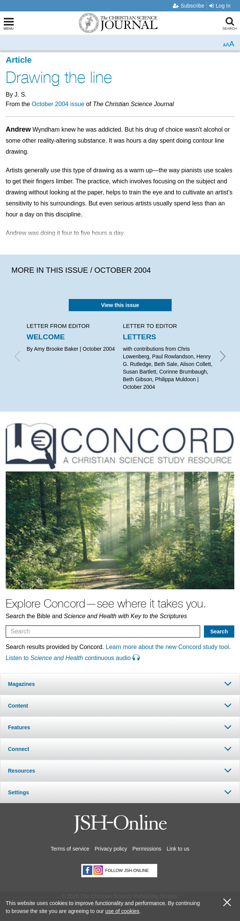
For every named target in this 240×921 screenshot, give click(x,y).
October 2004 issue (58, 104)
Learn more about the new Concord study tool (167, 647)
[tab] (120, 683)
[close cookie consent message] (227, 902)
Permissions (147, 849)
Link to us (178, 849)
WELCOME (46, 337)
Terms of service (70, 849)
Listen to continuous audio (72, 658)
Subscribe (188, 6)
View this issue (120, 305)
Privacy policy (111, 849)
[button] (120, 683)
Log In (220, 6)
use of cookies (122, 911)
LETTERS (139, 337)
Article (19, 60)
